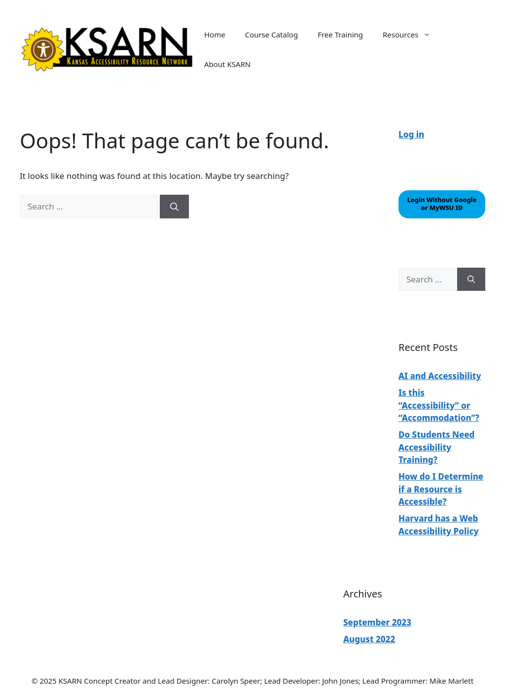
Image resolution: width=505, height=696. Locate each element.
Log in (411, 134)
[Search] (174, 206)
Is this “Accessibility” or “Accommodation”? (438, 405)
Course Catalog (271, 34)
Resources (411, 34)
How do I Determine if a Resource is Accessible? (440, 489)
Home (214, 34)
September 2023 (377, 622)
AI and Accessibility (439, 376)
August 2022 (369, 639)
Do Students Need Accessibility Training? (436, 447)
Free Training (340, 34)
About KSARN (227, 64)
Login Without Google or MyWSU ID (442, 203)
